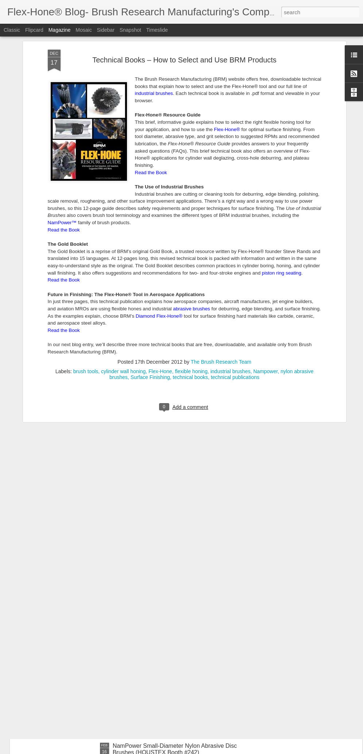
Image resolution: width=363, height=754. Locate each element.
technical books (190, 300)
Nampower (265, 295)
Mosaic (84, 30)
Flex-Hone (160, 295)
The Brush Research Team (221, 285)
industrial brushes (231, 295)
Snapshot (130, 30)
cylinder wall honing (123, 295)
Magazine (60, 30)
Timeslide (157, 30)
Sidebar (106, 30)
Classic (12, 30)
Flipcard (34, 30)
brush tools (85, 295)
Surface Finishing (150, 300)
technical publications (235, 300)
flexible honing (191, 295)
